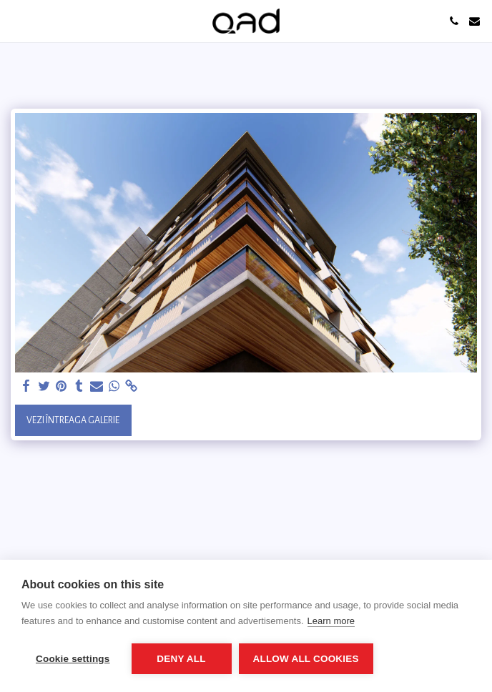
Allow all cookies (306, 658)
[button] (16, 21)
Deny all (181, 658)
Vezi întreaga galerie (72, 420)
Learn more (331, 621)
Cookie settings (73, 658)
